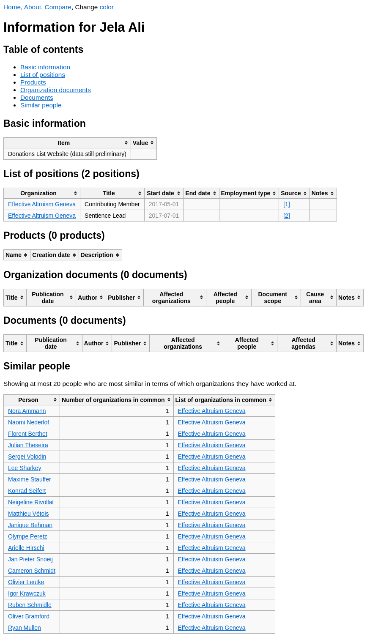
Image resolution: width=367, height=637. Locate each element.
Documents (36, 97)
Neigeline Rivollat (31, 502)
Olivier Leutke (26, 582)
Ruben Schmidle (30, 604)
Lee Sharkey (24, 468)
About (32, 7)
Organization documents (55, 89)
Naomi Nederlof (28, 422)
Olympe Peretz (27, 536)
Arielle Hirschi (26, 547)
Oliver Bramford (28, 616)
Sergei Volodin (27, 456)
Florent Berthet (27, 433)
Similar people (41, 105)
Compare (58, 7)
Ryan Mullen (24, 627)
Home (12, 7)
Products (33, 82)
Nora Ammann (27, 410)
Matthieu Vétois (28, 513)
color (107, 7)
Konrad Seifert (27, 490)
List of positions (42, 74)
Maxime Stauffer (29, 479)
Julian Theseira (28, 445)
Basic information (45, 67)
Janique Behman (30, 525)
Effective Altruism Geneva (42, 204)
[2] (286, 215)
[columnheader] (67, 142)
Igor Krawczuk (27, 593)
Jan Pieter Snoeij (30, 559)
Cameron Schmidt (31, 570)
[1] (286, 204)
